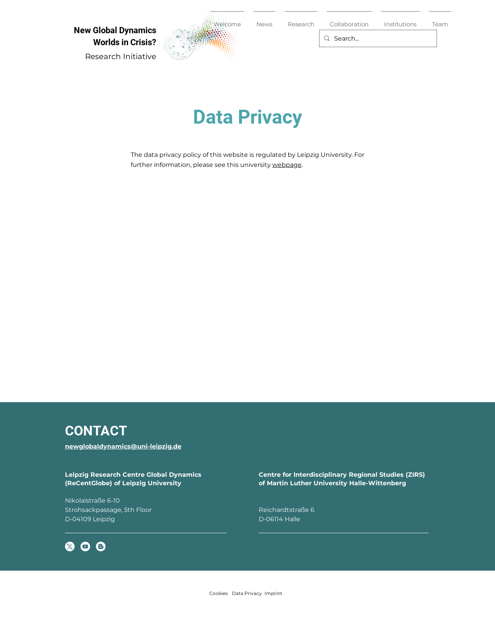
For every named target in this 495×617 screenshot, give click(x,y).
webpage (287, 164)
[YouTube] (85, 546)
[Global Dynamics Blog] (101, 546)
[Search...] (377, 38)
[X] (70, 546)
